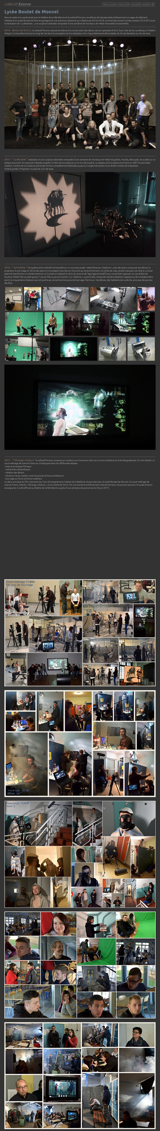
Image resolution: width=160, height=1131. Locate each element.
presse (146, 4)
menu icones (109, 4)
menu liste (123, 4)
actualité (136, 4)
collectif (17, 4)
